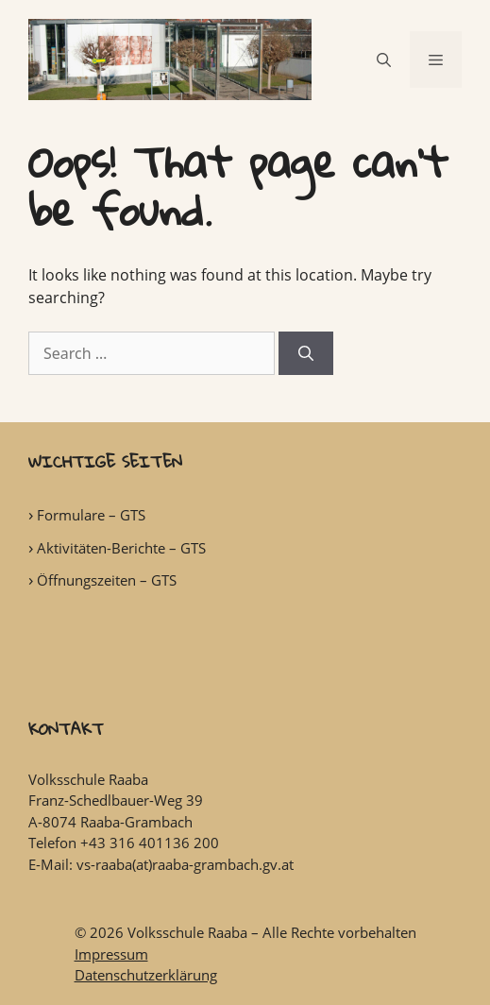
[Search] (306, 353)
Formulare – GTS (91, 514)
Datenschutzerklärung (146, 974)
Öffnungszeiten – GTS (107, 580)
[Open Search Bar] (384, 59)
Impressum (111, 954)
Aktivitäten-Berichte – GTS (121, 547)
